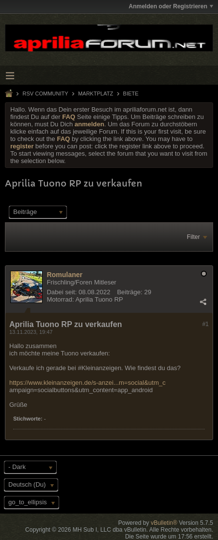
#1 (205, 324)
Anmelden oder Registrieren (171, 6)
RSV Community (45, 93)
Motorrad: (60, 299)
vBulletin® (164, 522)
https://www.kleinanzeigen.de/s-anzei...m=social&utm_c (87, 382)
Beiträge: (129, 292)
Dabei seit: (62, 292)
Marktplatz (95, 93)
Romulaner (65, 275)
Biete (131, 93)
